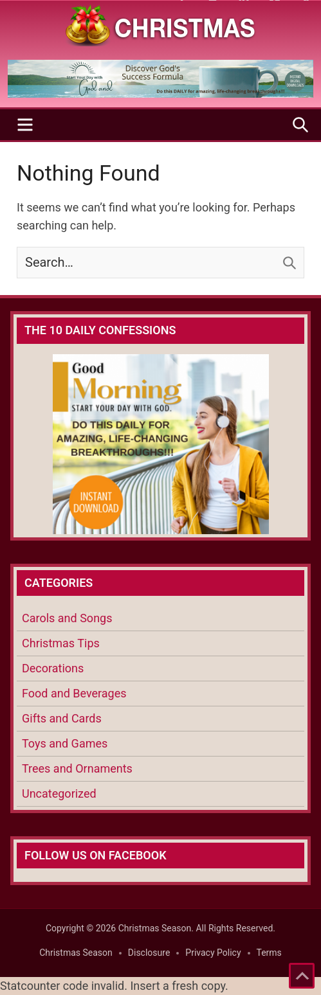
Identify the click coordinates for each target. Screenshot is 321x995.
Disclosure (149, 952)
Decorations (53, 668)
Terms (269, 952)
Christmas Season (76, 952)
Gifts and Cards (62, 718)
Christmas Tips (61, 643)
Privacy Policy (213, 952)
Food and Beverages (74, 693)
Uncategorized (59, 793)
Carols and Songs (67, 618)
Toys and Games (64, 743)
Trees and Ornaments (77, 768)
